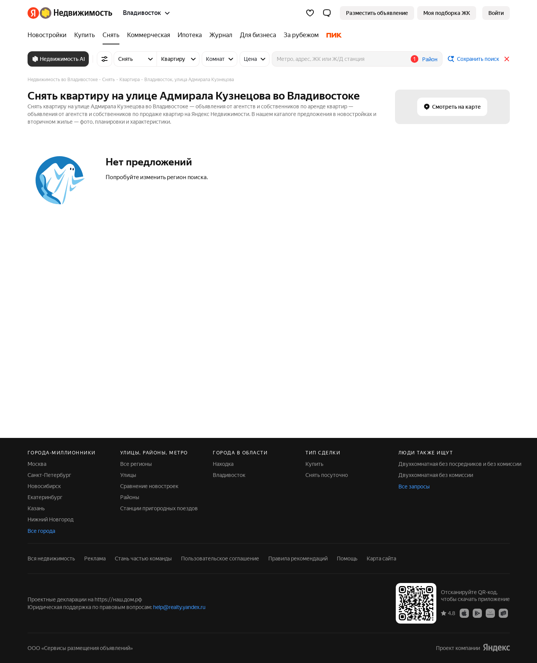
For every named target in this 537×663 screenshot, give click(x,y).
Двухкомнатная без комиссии (435, 475)
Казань (36, 508)
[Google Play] (477, 613)
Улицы (128, 475)
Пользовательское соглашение (220, 558)
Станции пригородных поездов (159, 508)
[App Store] (464, 613)
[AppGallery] (490, 613)
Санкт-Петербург (49, 475)
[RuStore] (503, 613)
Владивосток (229, 475)
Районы (129, 497)
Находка (223, 464)
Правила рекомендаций (298, 558)
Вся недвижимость (51, 558)
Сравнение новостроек (149, 486)
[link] (496, 13)
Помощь (347, 558)
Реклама (95, 558)
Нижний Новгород (50, 519)
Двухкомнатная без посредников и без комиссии (459, 464)
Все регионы (136, 464)
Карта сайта (381, 558)
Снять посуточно (326, 475)
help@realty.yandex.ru (179, 607)
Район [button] (429, 59)
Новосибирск (44, 486)
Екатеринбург (45, 497)
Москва (37, 464)
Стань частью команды (143, 558)
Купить (314, 464)
